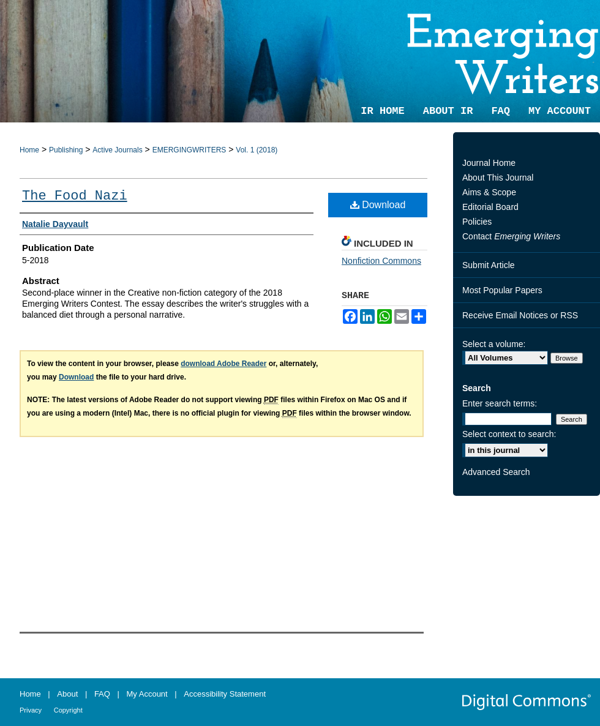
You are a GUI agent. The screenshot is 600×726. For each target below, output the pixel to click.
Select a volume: (494, 344)
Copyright (68, 710)
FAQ (102, 693)
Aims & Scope (489, 192)
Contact (511, 236)
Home (29, 150)
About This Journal (497, 177)
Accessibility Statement (225, 693)
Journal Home (489, 163)
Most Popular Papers (502, 290)
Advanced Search (496, 472)
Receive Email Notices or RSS (520, 315)
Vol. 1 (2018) (256, 150)
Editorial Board (490, 207)
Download (378, 205)
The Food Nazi (74, 196)
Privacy (31, 710)
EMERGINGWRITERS (189, 150)
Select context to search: (509, 434)
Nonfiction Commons (381, 261)
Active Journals (117, 150)
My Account (147, 693)
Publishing (66, 150)
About (67, 693)
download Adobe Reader (223, 363)
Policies (477, 221)
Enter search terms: (499, 403)
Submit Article (488, 265)
